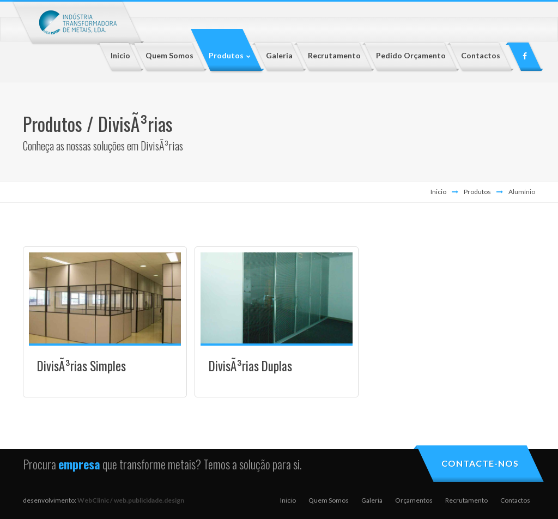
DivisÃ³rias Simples (81, 366)
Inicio (438, 192)
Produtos (477, 192)
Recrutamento (466, 500)
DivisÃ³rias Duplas (250, 366)
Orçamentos (414, 500)
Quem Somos (328, 500)
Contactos (515, 500)
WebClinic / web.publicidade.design (130, 500)
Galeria (372, 500)
